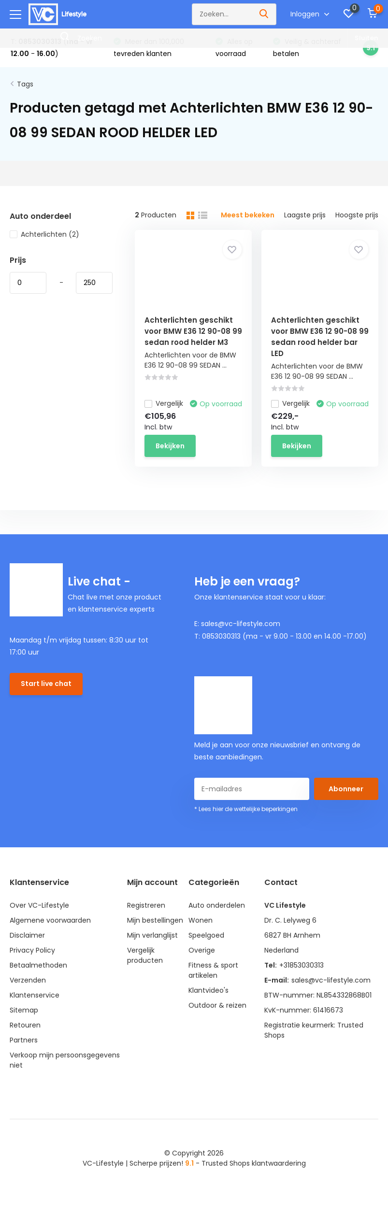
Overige (201, 950)
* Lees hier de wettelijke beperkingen (246, 809)
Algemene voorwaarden (50, 920)
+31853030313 (301, 965)
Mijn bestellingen (155, 920)
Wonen (200, 920)
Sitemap (24, 1010)
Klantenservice (34, 995)
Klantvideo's (208, 990)
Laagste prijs (305, 215)
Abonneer (346, 789)
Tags (25, 84)
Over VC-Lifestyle (39, 905)
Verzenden (28, 980)
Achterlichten (44, 234)
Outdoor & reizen (217, 1005)
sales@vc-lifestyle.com (331, 980)
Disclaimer (27, 935)
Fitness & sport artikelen (213, 970)
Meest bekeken (247, 215)
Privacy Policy (32, 950)
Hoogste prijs (356, 215)
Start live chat (46, 683)
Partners (24, 1040)
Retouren (25, 1025)
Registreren (146, 905)
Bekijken (170, 446)
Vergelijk (163, 403)
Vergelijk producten (145, 955)
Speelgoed (206, 935)
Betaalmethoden (38, 965)
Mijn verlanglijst (152, 935)
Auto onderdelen (216, 905)
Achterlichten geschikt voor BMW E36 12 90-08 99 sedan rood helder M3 (193, 331)
